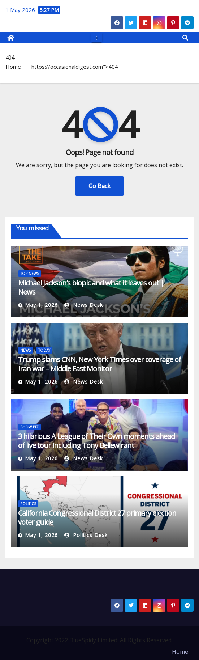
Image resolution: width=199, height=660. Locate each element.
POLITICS (28, 503)
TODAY (44, 350)
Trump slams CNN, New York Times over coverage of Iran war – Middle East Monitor (99, 364)
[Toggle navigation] (96, 37)
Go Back (99, 186)
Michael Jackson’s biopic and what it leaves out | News (91, 287)
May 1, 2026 (41, 304)
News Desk (83, 304)
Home (13, 66)
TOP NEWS (29, 273)
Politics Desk (86, 535)
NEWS (25, 350)
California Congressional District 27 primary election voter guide (97, 517)
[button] (185, 37)
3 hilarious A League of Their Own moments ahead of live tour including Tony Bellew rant (96, 440)
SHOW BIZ (29, 427)
